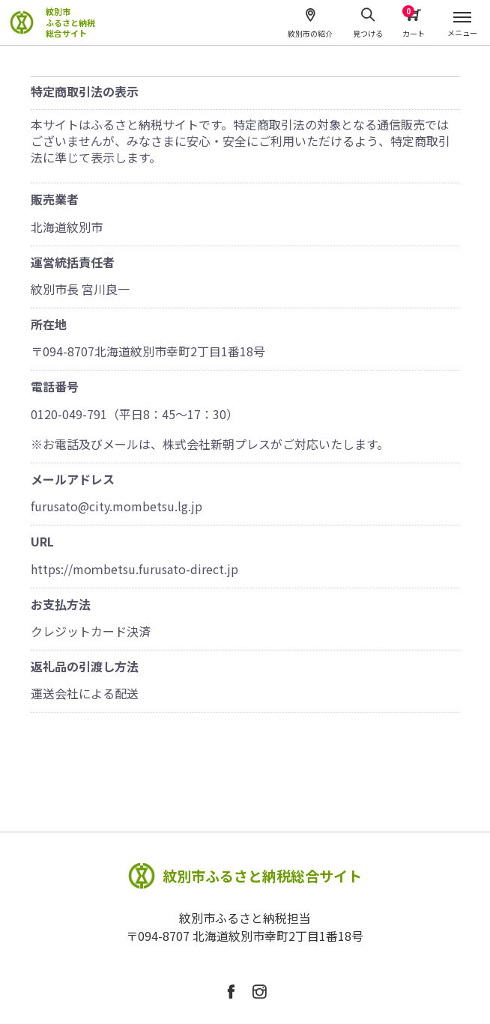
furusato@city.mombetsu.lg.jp (116, 506)
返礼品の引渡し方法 (85, 666)
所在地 (49, 324)
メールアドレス (73, 479)
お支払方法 (61, 604)
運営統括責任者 (73, 262)
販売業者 (55, 199)
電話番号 (55, 386)
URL (42, 541)
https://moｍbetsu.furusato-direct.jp (134, 569)
